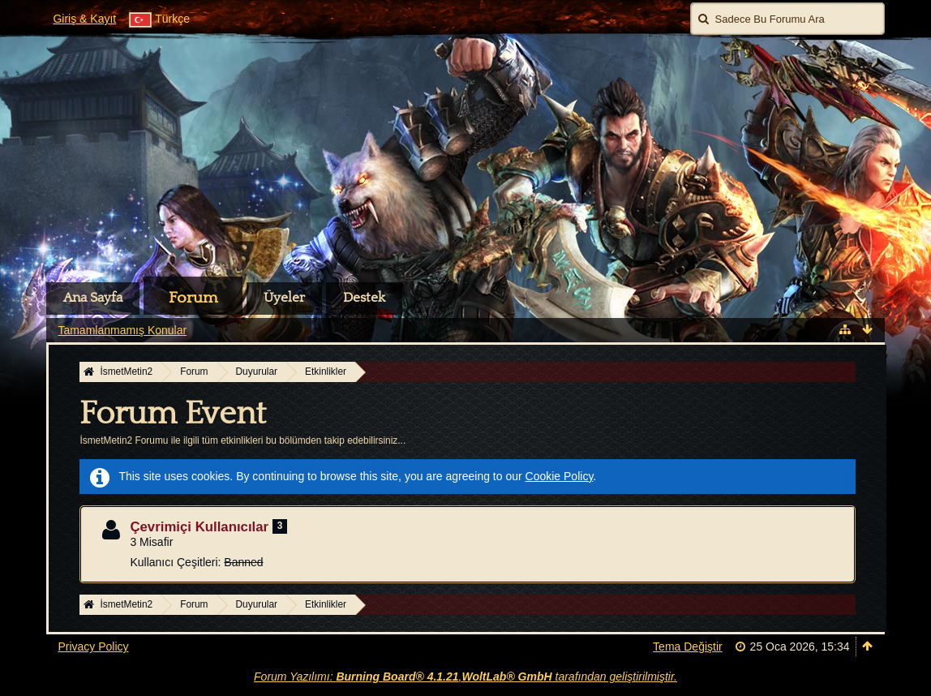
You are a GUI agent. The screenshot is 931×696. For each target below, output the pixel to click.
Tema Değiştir (688, 646)
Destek (364, 298)
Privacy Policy (93, 646)
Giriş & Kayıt (84, 18)
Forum (193, 298)
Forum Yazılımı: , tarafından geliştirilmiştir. (465, 676)
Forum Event (172, 413)
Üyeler (284, 298)
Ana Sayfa (92, 298)
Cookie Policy (560, 476)
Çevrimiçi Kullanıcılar (199, 527)
